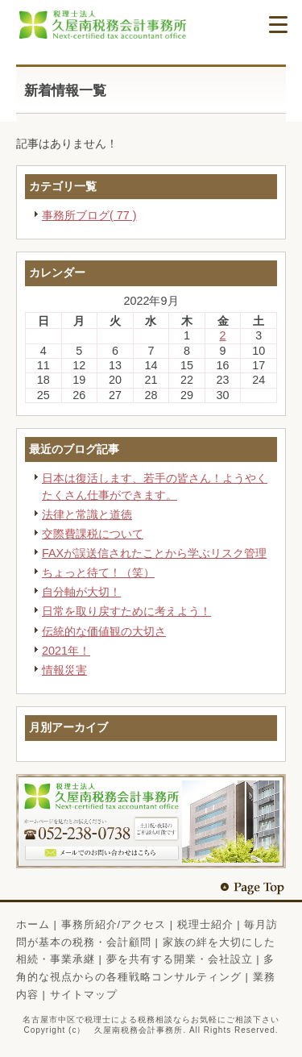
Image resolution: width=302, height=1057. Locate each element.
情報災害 (64, 670)
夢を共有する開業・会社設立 (179, 959)
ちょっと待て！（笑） (98, 572)
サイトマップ (84, 994)
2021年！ (66, 650)
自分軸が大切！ (81, 591)
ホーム (33, 924)
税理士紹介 (205, 924)
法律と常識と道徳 (87, 514)
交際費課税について (92, 533)
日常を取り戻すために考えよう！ (126, 611)
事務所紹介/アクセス (114, 924)
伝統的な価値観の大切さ (104, 631)
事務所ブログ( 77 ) (89, 215)
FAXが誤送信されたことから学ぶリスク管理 (154, 553)
